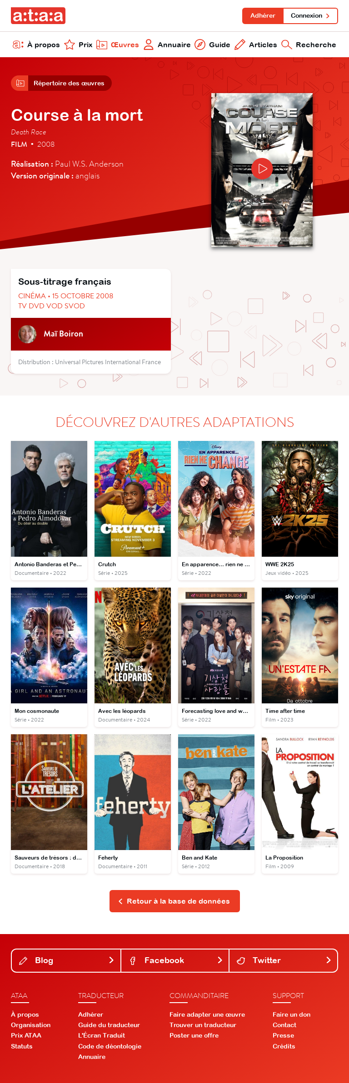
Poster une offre (194, 1035)
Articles (255, 44)
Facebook (176, 960)
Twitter (284, 960)
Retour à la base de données (174, 901)
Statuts (22, 1046)
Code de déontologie (109, 1046)
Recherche (308, 44)
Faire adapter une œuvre (207, 1014)
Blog (67, 960)
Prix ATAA (26, 1035)
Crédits (284, 1046)
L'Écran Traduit (101, 1035)
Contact (284, 1025)
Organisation (30, 1025)
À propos (36, 44)
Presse (283, 1035)
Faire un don (291, 1014)
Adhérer (262, 15)
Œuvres (117, 44)
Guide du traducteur (109, 1025)
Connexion (310, 15)
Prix (78, 44)
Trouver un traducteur (203, 1025)
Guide (212, 44)
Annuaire (167, 44)
